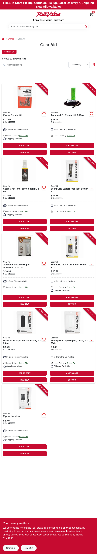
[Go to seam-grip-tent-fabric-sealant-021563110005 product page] (25, 194)
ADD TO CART (25, 146)
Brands (11, 39)
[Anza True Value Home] (48, 14)
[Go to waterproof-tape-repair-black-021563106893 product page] (25, 346)
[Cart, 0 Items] (91, 14)
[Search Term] (48, 26)
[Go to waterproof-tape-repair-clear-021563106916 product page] (72, 346)
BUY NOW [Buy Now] (25, 152)
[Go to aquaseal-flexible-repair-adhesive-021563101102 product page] (25, 270)
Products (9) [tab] (9, 52)
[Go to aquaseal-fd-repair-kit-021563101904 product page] (72, 119)
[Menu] (6, 16)
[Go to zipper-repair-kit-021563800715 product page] (25, 119)
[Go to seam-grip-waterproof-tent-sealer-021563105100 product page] (72, 194)
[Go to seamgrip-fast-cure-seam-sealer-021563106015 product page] (72, 270)
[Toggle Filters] (93, 64)
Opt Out (29, 548)
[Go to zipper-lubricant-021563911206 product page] (25, 420)
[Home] (3, 38)
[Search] (86, 26)
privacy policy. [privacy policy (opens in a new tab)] (10, 534)
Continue (10, 548)
